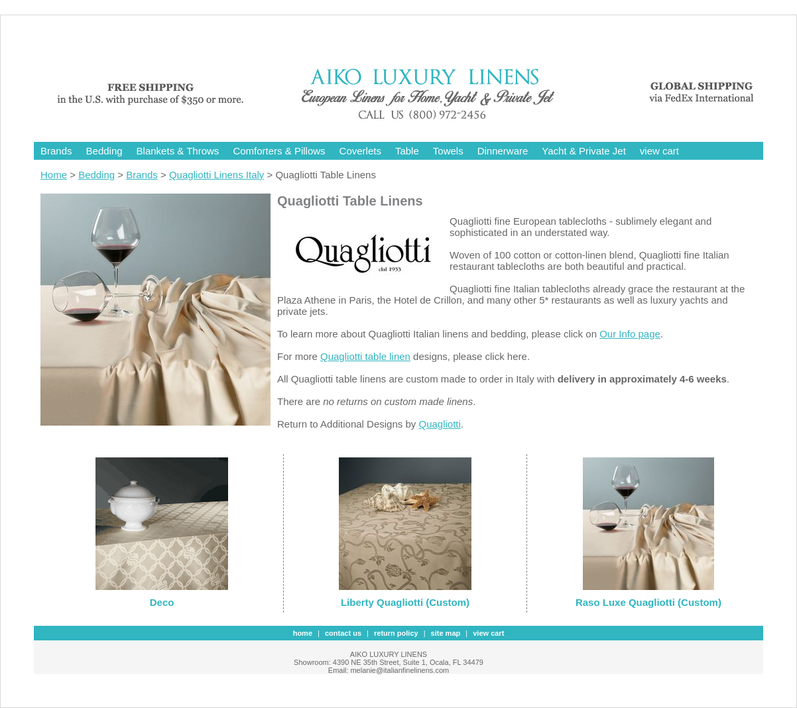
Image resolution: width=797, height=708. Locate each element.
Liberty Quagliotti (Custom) (405, 602)
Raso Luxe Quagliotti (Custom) (648, 602)
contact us (343, 633)
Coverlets (360, 150)
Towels (448, 150)
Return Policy (396, 633)
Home (53, 174)
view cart (659, 150)
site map (446, 633)
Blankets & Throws (178, 150)
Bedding (104, 150)
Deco (162, 602)
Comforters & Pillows (279, 150)
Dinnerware (502, 150)
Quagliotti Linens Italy (216, 174)
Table (407, 150)
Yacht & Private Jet (583, 150)
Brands (56, 150)
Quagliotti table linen (365, 356)
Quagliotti (439, 424)
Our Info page (629, 333)
